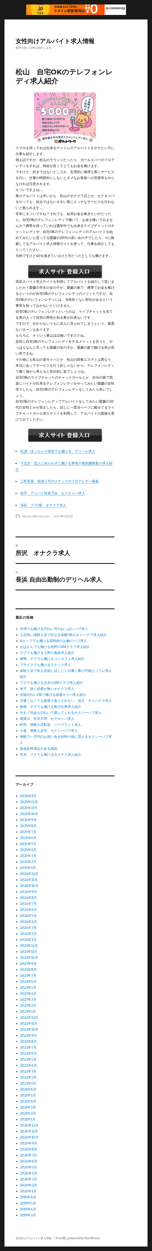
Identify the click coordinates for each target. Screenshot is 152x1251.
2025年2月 (28, 862)
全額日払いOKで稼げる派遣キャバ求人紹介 (53, 694)
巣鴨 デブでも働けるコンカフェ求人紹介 (52, 659)
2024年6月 (28, 909)
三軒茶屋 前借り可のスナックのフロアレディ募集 (59, 481)
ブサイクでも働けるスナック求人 (45, 665)
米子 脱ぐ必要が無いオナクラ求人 (47, 688)
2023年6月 (28, 981)
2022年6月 (28, 1053)
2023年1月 (28, 1011)
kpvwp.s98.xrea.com (36, 516)
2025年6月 (28, 838)
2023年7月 (28, 975)
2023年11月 (28, 951)
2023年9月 (28, 963)
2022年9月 (28, 1035)
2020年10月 (29, 1137)
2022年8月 (28, 1041)
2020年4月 (28, 1173)
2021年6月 (28, 1089)
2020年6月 (28, 1161)
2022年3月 (28, 1071)
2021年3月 (28, 1107)
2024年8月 (28, 897)
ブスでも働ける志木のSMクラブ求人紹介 (51, 682)
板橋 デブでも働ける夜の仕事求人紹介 (50, 706)
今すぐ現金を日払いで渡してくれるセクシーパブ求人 (61, 712)
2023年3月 (28, 999)
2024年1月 (28, 939)
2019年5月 (28, 1203)
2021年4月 (28, 1101)
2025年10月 (29, 814)
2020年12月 (29, 1125)
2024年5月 (28, 915)
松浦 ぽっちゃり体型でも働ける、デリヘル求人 (57, 451)
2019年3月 (28, 1215)
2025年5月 (28, 844)
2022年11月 (29, 1023)
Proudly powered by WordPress (77, 1238)
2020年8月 (28, 1149)
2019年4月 (28, 1209)
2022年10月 (29, 1029)
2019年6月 (28, 1197)
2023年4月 (28, 993)
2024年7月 (28, 903)
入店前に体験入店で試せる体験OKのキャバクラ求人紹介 (63, 635)
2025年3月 (28, 856)
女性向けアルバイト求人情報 (55, 41)
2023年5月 (28, 987)
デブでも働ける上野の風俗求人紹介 (47, 653)
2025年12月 (29, 802)
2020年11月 (29, 1131)
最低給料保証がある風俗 (38, 748)
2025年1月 (28, 868)
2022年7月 (28, 1047)
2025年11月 (28, 808)
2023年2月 (28, 1005)
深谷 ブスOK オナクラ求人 (43, 505)
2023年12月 (29, 945)
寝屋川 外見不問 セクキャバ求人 (47, 718)
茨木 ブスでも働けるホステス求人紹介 (50, 754)
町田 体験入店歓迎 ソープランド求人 (50, 724)
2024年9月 (28, 891)
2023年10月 (29, 957)
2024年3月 (28, 927)
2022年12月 (29, 1017)
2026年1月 (28, 796)
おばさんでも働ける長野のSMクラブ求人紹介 (55, 647)
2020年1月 (28, 1191)
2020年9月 (28, 1143)
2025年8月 (28, 826)
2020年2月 (28, 1185)
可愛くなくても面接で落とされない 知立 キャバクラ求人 (66, 700)
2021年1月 (28, 1119)
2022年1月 (28, 1083)
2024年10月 (29, 885)
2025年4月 (28, 850)
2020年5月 (28, 1167)
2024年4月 (28, 921)
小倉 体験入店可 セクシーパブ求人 (49, 730)
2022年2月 (28, 1077)
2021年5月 (28, 1095)
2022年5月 (28, 1059)
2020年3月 (28, 1179)
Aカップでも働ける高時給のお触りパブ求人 (53, 641)
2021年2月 (28, 1113)
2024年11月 (29, 879)
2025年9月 (28, 820)
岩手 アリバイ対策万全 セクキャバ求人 (52, 493)
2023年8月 (28, 969)
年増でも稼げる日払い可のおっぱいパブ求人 (54, 629)
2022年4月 (28, 1065)
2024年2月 (28, 933)
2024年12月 (29, 874)
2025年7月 (28, 832)
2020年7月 (28, 1155)
